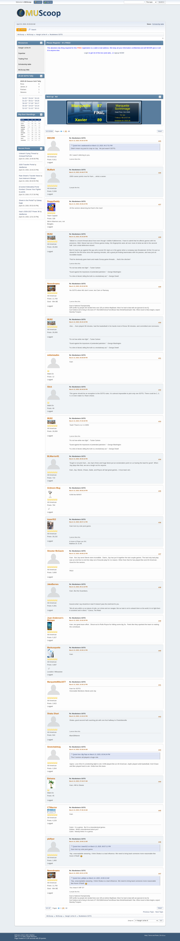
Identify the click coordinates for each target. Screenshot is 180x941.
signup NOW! (119, 53)
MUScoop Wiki (23, 70)
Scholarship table (158, 24)
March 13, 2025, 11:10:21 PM (78, 716)
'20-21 (30, 101)
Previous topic (148, 912)
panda (23, 192)
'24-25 (24, 98)
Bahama (51, 778)
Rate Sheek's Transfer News (29, 176)
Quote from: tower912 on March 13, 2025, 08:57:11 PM (92, 846)
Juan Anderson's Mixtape (27, 178)
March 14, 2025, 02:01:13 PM (78, 873)
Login (86, 53)
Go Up (48, 908)
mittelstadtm (53, 355)
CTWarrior (52, 807)
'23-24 (30, 98)
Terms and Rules (153, 935)
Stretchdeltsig (54, 747)
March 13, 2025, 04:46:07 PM (78, 172)
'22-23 (36, 98)
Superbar (21, 53)
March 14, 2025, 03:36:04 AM (78, 749)
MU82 (50, 234)
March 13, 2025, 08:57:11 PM (78, 522)
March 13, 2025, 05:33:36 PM (78, 286)
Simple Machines (31, 936)
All (69, 131)
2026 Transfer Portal (26, 165)
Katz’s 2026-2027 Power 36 (29, 211)
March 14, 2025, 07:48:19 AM (78, 810)
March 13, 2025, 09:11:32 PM (78, 587)
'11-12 (30, 108)
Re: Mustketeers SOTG (77, 138)
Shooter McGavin (55, 551)
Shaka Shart (53, 714)
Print (160, 131)
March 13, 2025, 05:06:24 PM (78, 204)
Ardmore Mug (53, 488)
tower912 (51, 519)
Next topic (159, 912)
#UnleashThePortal (25, 156)
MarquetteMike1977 (56, 682)
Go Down (49, 131)
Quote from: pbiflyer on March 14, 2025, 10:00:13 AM (91, 878)
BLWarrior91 (53, 456)
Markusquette (53, 648)
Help (145, 935)
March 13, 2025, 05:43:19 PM (78, 322)
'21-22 (24, 101)
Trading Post (23, 59)
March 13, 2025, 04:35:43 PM (78, 140)
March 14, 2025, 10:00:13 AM (78, 841)
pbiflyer (51, 839)
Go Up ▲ (163, 935)
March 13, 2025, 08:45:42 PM (78, 459)
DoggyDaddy (53, 201)
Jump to (130, 920)
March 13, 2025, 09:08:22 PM (78, 553)
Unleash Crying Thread (27, 153)
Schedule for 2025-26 (122, 121)
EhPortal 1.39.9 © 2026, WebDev (25, 935)
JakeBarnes (23, 167)
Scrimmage (122, 108)
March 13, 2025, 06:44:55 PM (78, 389)
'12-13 (24, 108)
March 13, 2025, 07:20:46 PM (78, 421)
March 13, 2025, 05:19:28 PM (78, 236)
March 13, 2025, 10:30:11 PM (78, 650)
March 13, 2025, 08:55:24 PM (78, 490)
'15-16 (24, 106)
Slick (49, 387)
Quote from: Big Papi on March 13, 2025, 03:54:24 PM (91, 754)
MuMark (51, 170)
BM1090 (51, 138)
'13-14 (36, 106)
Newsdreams (53, 284)
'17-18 (30, 103)
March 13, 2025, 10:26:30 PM (78, 620)
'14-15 (30, 106)
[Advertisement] (104, 74)
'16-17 (36, 103)
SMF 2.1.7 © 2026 (20, 936)
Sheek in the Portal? (26, 200)
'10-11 (36, 108)
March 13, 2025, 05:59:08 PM (78, 357)
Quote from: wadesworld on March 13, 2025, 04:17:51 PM (92, 145)
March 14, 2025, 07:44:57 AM (78, 781)
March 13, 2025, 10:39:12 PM (78, 684)
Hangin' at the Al (24, 48)
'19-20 (36, 101)
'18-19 (24, 103)
